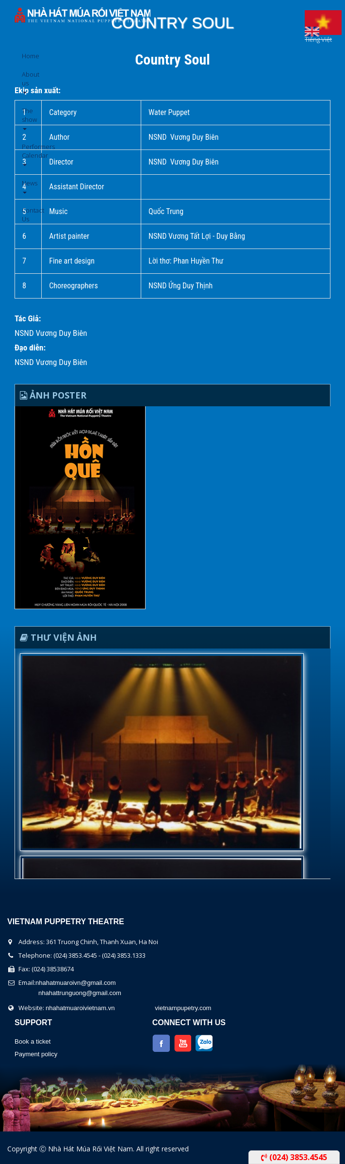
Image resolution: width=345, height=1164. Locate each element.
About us (25, 82)
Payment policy (36, 1054)
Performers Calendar (25, 154)
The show (25, 118)
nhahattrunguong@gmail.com (79, 993)
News (25, 186)
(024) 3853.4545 (294, 1157)
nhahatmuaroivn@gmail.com (75, 982)
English (312, 29)
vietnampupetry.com (183, 1008)
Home (25, 55)
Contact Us (25, 214)
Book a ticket (32, 1041)
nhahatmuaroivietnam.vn (80, 1008)
